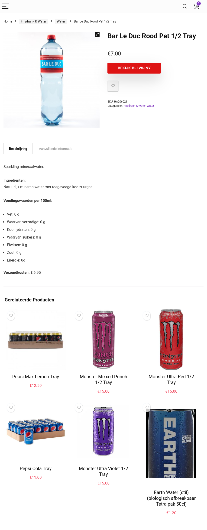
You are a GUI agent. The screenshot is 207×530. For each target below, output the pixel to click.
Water (61, 21)
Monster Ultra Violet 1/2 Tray (103, 471)
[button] (97, 34)
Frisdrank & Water (33, 21)
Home (7, 21)
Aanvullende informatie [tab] (55, 149)
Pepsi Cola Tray (36, 468)
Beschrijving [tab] (18, 149)
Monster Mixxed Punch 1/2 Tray (103, 379)
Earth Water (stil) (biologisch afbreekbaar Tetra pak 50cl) (171, 498)
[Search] (185, 6)
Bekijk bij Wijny (134, 68)
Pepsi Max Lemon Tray (35, 376)
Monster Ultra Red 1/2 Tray (171, 379)
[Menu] (5, 6)
